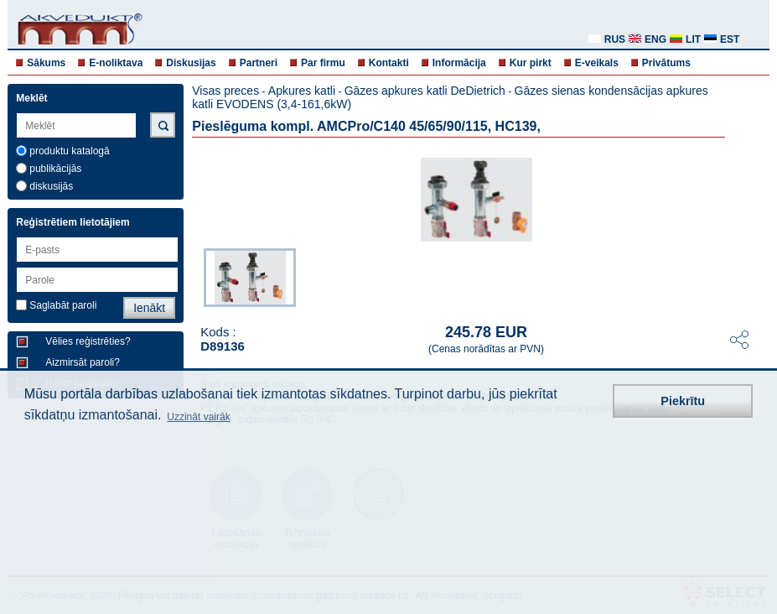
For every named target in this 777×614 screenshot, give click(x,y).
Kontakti (389, 63)
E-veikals (597, 63)
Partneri (258, 63)
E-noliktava (115, 63)
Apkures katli (301, 90)
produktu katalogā (69, 151)
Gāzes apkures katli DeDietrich (424, 90)
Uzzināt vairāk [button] (198, 417)
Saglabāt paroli (62, 305)
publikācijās (55, 168)
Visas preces (225, 90)
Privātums (666, 63)
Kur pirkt (531, 63)
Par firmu (323, 63)
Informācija (459, 63)
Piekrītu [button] (682, 401)
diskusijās (51, 186)
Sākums (46, 63)
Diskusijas (190, 63)
